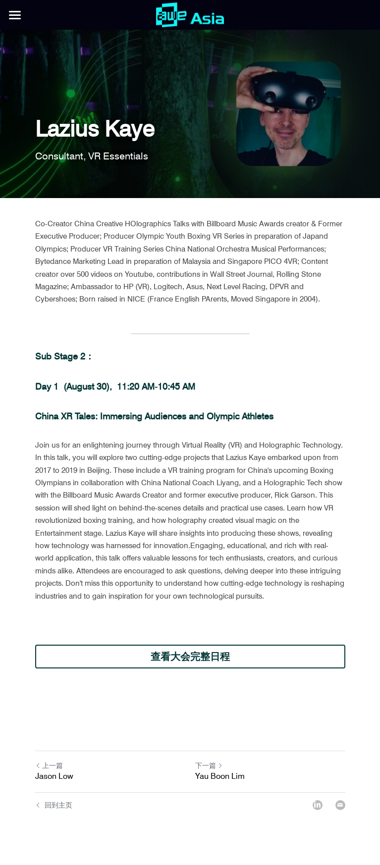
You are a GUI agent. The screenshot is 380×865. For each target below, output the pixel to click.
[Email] (340, 805)
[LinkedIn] (318, 805)
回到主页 (53, 805)
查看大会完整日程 (190, 656)
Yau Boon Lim (220, 776)
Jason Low (54, 776)
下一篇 (209, 765)
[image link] (189, 14)
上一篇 (49, 765)
